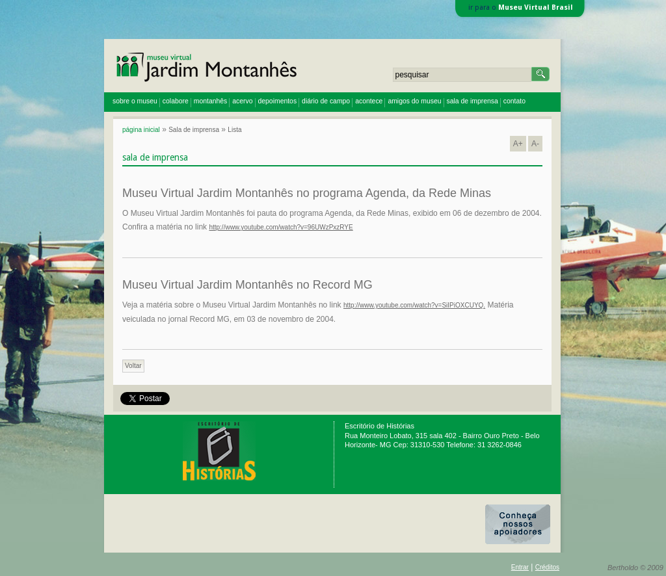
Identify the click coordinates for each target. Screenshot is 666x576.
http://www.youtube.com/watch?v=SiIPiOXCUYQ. (414, 305)
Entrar (520, 567)
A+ (518, 143)
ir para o (520, 7)
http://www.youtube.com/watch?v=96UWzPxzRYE (281, 227)
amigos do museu (414, 101)
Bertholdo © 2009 (635, 567)
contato (514, 101)
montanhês (211, 101)
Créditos (547, 567)
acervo (242, 101)
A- (535, 143)
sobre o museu (135, 101)
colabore (176, 101)
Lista (234, 129)
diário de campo (326, 101)
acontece (368, 101)
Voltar (133, 365)
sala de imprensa (472, 101)
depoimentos (277, 101)
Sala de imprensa (193, 129)
